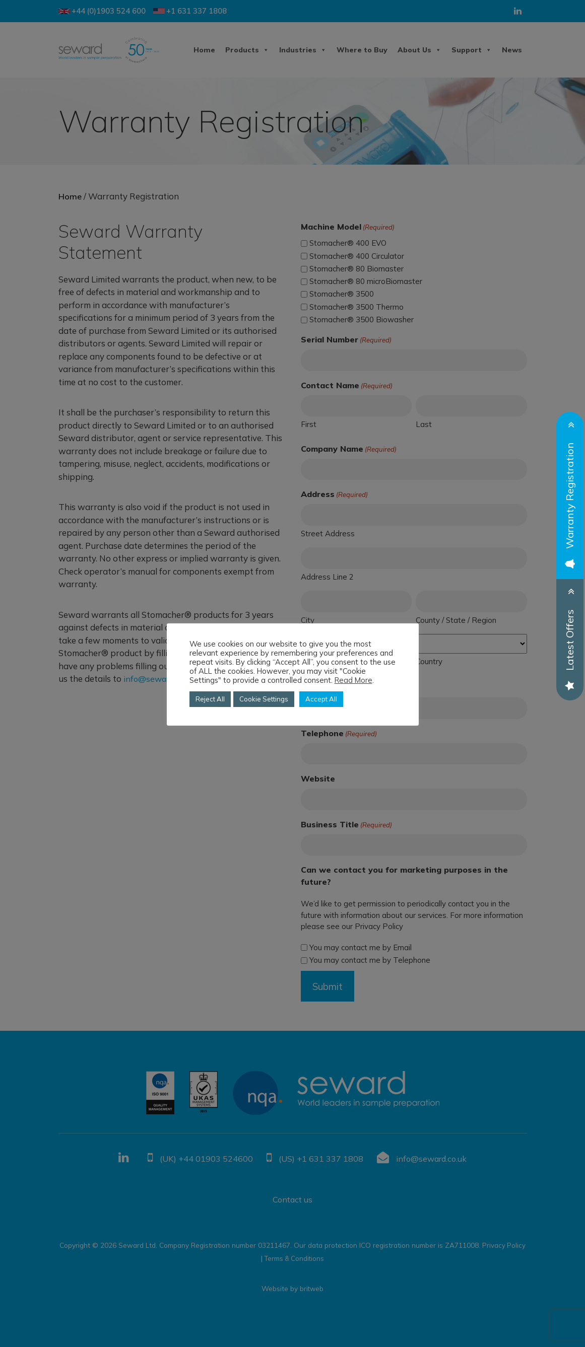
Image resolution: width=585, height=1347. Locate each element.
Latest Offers (569, 648)
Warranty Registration (569, 504)
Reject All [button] (210, 699)
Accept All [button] (321, 699)
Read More (353, 680)
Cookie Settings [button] (263, 699)
